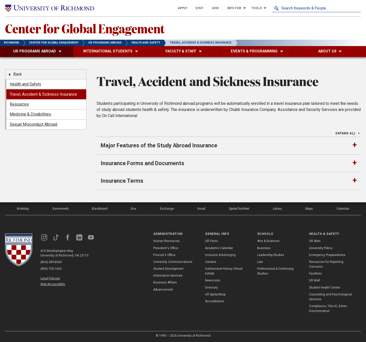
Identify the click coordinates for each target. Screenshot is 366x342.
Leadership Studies (270, 255)
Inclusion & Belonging (220, 255)
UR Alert (315, 241)
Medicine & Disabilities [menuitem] (30, 114)
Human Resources (166, 241)
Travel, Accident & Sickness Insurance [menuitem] (43, 94)
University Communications (172, 262)
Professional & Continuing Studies (275, 271)
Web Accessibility (52, 284)
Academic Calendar (219, 248)
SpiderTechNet (239, 208)
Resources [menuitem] (19, 104)
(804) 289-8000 (51, 262)
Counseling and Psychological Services (330, 297)
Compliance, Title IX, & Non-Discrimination (328, 308)
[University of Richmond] (49, 8)
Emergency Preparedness (327, 255)
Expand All (346, 133)
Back (17, 74)
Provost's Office (164, 255)
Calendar (343, 208)
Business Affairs (165, 282)
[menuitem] (182, 8)
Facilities (315, 273)
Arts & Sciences (268, 241)
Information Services (167, 275)
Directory (211, 287)
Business (264, 248)
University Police (320, 248)
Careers (210, 262)
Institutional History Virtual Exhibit (223, 271)
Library (277, 208)
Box (133, 208)
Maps (309, 208)
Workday (23, 208)
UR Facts (211, 241)
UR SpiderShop (215, 294)
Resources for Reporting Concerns (326, 264)
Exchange (167, 208)
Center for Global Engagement (85, 28)
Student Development (168, 268)
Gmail (201, 208)
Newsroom (212, 280)
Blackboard (100, 208)
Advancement (163, 289)
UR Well (314, 280)
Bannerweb (60, 208)
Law (260, 262)
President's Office (165, 248)
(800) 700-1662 (51, 268)
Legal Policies (50, 278)
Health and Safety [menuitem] (25, 84)
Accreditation (214, 301)
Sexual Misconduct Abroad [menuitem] (33, 124)
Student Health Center (324, 287)
